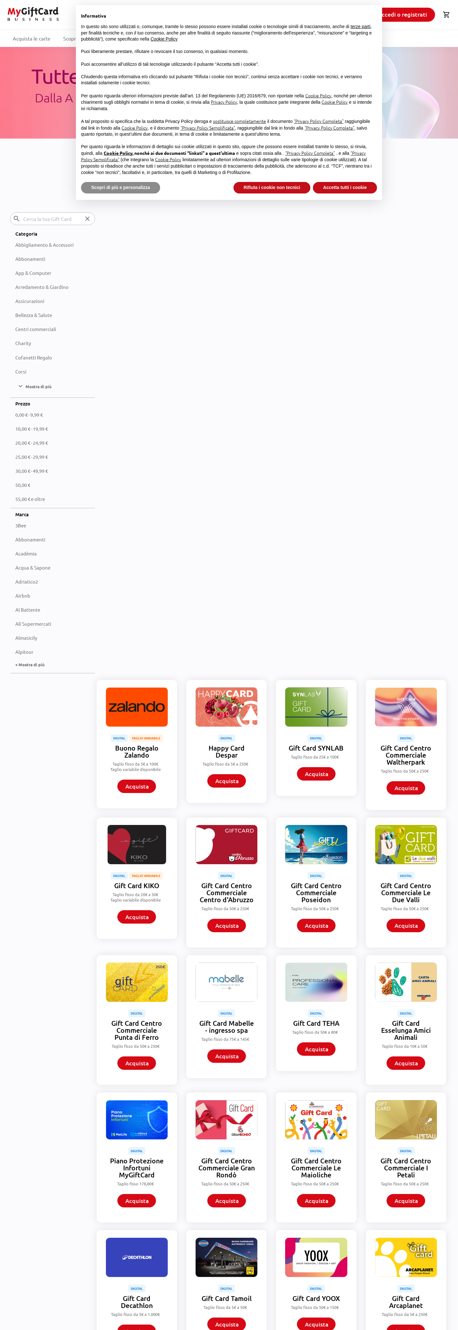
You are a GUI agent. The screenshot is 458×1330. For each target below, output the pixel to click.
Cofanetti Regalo (33, 357)
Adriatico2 (26, 581)
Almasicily (26, 638)
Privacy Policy (141, 1238)
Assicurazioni (29, 301)
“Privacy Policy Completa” (319, 121)
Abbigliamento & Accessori (44, 244)
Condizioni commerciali (152, 1229)
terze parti (360, 26)
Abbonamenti (30, 258)
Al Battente (27, 610)
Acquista (138, 317)
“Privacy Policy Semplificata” (208, 128)
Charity (23, 343)
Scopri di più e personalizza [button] (120, 187)
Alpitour (24, 652)
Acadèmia (26, 553)
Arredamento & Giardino (42, 287)
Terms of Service (277, 1301)
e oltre (30, 499)
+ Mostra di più (30, 664)
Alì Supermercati (33, 624)
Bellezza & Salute (33, 315)
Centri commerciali (35, 329)
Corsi (20, 371)
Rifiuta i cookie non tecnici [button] (272, 187)
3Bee (20, 525)
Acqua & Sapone (32, 567)
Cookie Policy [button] (164, 39)
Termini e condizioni (149, 1220)
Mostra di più (273, 1164)
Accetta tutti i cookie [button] (345, 187)
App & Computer (33, 272)
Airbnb (22, 596)
